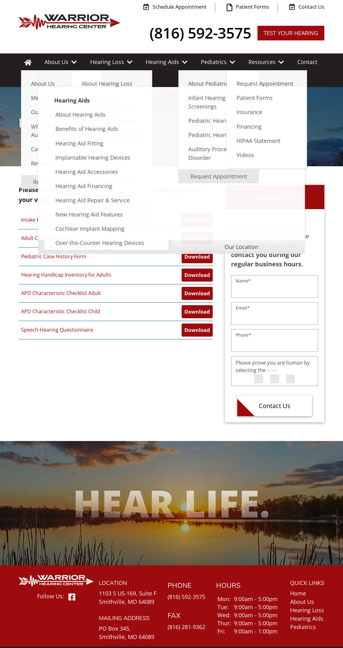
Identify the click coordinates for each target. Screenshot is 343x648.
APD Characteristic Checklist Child (60, 294)
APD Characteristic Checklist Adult (61, 276)
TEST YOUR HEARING (291, 33)
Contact (289, 62)
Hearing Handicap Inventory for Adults (66, 258)
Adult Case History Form (49, 221)
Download (197, 203)
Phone (243, 318)
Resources (247, 62)
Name (243, 264)
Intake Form (35, 203)
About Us (56, 62)
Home (298, 576)
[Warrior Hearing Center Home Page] (69, 20)
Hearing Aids (155, 62)
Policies (292, 638)
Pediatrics (203, 62)
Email (243, 291)
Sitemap (313, 638)
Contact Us (274, 389)
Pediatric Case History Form (53, 239)
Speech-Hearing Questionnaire (57, 313)
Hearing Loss (103, 62)
